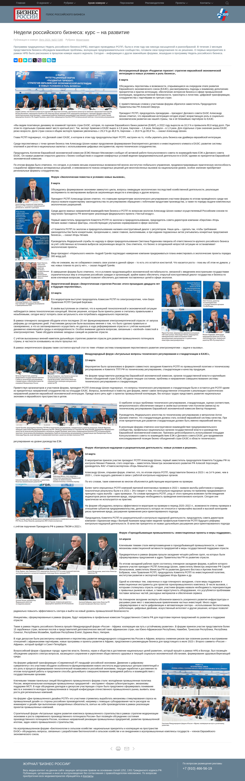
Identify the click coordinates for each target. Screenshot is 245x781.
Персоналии (127, 3)
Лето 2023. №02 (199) (51, 39)
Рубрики (70, 3)
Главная (20, 3)
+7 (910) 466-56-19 (197, 768)
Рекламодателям (154, 3)
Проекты (182, 3)
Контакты (207, 3)
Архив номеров (98, 3)
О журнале (44, 3)
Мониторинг (82, 39)
